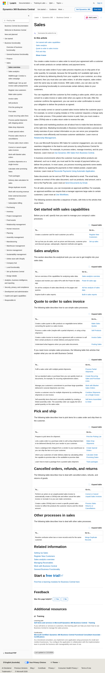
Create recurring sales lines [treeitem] (18, 116)
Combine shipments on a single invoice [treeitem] (17, 163)
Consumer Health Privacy (67, 668)
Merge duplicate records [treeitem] (17, 187)
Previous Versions (20, 668)
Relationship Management (45, 138)
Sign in (99, 3)
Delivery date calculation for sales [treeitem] (18, 181)
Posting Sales (97, 344)
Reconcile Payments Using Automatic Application (74, 171)
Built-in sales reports (89, 294)
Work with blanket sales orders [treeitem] (17, 155)
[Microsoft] (4, 3)
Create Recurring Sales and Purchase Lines (92, 378)
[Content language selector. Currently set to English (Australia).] (11, 662)
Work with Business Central (45, 566)
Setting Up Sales (41, 553)
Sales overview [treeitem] (14, 67)
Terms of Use (86, 668)
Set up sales (93, 241)
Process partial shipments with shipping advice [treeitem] (17, 121)
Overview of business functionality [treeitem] (14, 48)
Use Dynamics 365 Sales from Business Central (74, 153)
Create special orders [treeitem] (16, 131)
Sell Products (96, 330)
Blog (32, 668)
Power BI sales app (89, 281)
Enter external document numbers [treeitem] (17, 197)
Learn (37, 17)
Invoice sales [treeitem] (13, 99)
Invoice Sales (96, 337)
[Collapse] (28, 16)
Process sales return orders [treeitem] (18, 143)
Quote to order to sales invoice (47, 48)
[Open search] (94, 3)
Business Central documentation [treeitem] (16, 26)
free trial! (53, 575)
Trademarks (6, 671)
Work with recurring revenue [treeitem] (18, 192)
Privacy (51, 668)
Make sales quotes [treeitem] (15, 94)
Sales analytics (41, 45)
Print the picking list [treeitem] (15, 107)
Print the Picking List (93, 436)
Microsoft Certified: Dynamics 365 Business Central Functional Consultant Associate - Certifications (67, 636)
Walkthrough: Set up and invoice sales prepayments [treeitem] (18, 84)
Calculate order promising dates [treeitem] (17, 170)
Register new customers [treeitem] (17, 90)
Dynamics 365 (47, 17)
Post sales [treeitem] (12, 111)
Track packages (92, 462)
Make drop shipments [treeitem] (16, 127)
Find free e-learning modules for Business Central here (57, 582)
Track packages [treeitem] (14, 176)
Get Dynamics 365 (83, 9)
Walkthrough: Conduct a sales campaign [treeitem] (17, 77)
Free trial (97, 9)
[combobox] (16, 21)
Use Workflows (62, 195)
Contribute (42, 668)
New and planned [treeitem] (11, 34)
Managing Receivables (43, 563)
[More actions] (101, 17)
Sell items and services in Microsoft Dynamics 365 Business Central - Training (64, 623)
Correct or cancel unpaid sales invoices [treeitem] (17, 148)
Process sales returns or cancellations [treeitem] (17, 137)
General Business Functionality (47, 569)
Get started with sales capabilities (48, 42)
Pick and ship (41, 51)
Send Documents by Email (76, 183)
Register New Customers (44, 556)
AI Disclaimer (6, 668)
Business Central (63, 17)
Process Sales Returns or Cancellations (90, 505)
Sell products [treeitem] (13, 103)
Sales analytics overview (91, 276)
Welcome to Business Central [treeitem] (15, 30)
